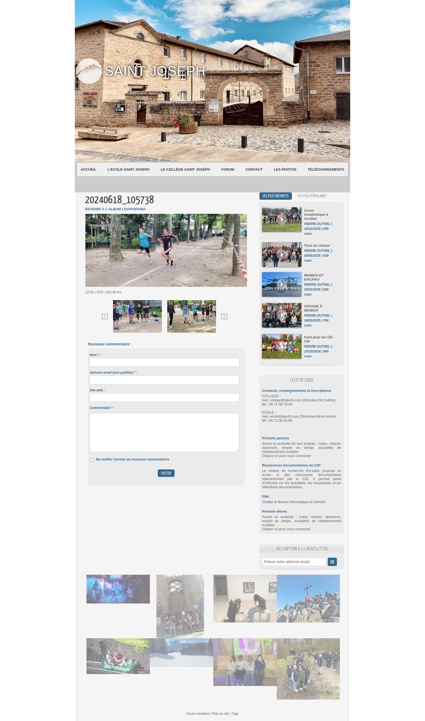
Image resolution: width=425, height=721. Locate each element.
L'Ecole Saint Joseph (129, 169)
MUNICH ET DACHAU (314, 277)
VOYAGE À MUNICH (313, 308)
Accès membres (198, 714)
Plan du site (220, 714)
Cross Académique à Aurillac (316, 214)
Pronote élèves (274, 511)
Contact (254, 169)
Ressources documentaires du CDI (291, 465)
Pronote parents (275, 438)
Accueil (89, 169)
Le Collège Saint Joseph (186, 169)
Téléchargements (326, 169)
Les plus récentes (276, 196)
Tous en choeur (317, 245)
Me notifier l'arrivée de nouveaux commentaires (132, 459)
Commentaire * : (101, 408)
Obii (265, 496)
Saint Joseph (155, 71)
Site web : (97, 390)
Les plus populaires (312, 196)
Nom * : (95, 355)
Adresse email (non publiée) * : (113, 372)
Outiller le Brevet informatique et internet (293, 502)
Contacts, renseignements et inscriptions (296, 391)
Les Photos (285, 169)
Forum (228, 169)
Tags (235, 714)
